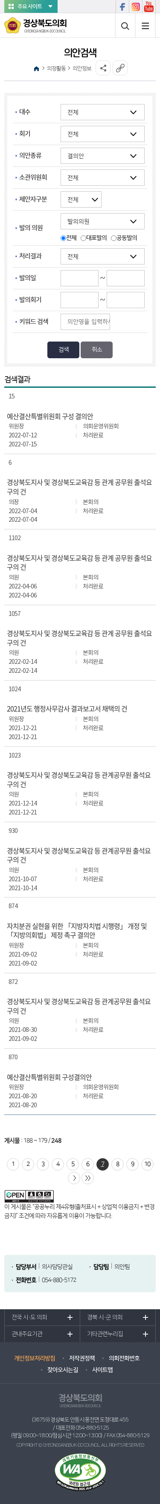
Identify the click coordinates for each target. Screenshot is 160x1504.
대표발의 (96, 238)
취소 (97, 349)
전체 (71, 238)
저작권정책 (82, 1358)
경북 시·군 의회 (104, 1317)
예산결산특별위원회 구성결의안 (49, 1077)
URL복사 (120, 67)
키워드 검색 (33, 321)
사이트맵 (145, 25)
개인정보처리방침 (34, 1358)
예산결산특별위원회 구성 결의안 (50, 416)
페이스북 (122, 6)
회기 (24, 133)
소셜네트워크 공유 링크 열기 (103, 67)
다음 (74, 1178)
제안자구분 (33, 199)
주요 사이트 (29, 6)
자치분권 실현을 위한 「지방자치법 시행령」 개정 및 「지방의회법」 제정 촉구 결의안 (77, 930)
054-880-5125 (92, 1428)
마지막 (87, 1178)
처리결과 (30, 256)
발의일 (27, 278)
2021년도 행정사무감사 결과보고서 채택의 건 (67, 708)
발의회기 (30, 299)
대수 (24, 112)
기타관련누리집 (105, 1334)
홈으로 (36, 68)
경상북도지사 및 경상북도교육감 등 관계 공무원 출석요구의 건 (79, 487)
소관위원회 (33, 177)
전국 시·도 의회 (29, 1317)
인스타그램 (135, 6)
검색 (63, 349)
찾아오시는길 (62, 1370)
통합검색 (125, 25)
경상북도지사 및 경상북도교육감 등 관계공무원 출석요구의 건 (79, 779)
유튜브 (149, 6)
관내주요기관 (27, 1334)
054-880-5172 (59, 1280)
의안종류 (30, 155)
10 (147, 1164)
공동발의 (126, 238)
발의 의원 (31, 228)
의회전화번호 (124, 1358)
